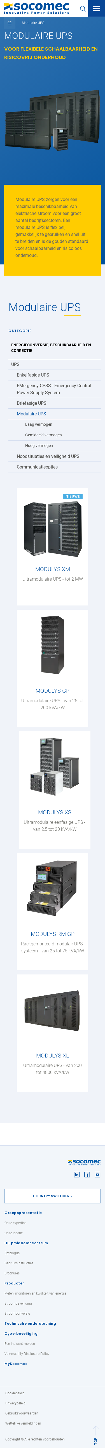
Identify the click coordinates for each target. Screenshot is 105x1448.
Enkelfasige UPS (33, 375)
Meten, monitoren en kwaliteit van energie (35, 1293)
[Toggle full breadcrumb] (9, 23)
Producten (14, 1283)
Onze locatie (13, 1233)
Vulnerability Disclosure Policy (26, 1354)
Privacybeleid (15, 1403)
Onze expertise (15, 1223)
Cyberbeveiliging (21, 1333)
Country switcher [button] (51, 1196)
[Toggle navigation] (96, 8)
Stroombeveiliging (18, 1303)
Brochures (12, 1273)
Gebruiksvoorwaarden (21, 1413)
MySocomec (16, 1363)
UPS (15, 364)
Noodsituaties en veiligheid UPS (48, 456)
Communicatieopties (37, 467)
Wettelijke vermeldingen (23, 1423)
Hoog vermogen (39, 445)
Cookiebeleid (15, 1393)
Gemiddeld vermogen (43, 435)
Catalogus (12, 1253)
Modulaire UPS (31, 414)
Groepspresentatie (23, 1212)
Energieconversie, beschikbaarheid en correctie (51, 348)
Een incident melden (19, 1344)
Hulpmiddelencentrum (26, 1243)
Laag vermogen (38, 424)
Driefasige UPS (31, 403)
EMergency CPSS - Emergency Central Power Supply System (54, 389)
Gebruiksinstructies (18, 1263)
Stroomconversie (17, 1313)
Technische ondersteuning (30, 1323)
